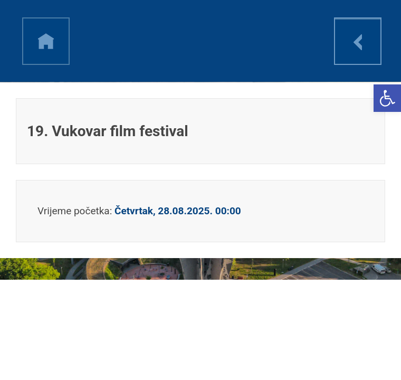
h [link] (46, 41)
